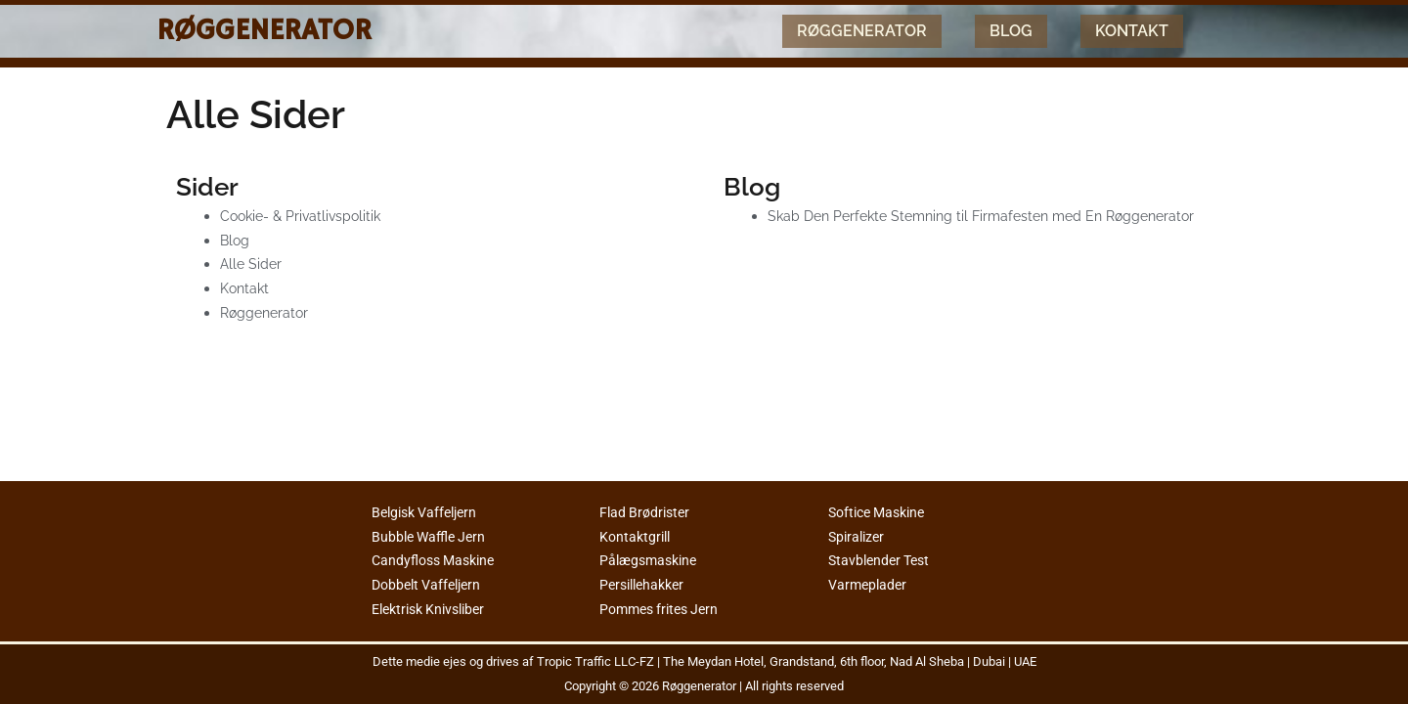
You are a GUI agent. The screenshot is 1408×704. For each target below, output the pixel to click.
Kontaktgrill (637, 537)
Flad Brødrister (647, 512)
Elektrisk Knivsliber (434, 609)
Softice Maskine (881, 512)
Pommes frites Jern (663, 609)
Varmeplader (869, 585)
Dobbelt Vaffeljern (431, 585)
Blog (1011, 31)
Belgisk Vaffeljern (429, 512)
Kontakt (1131, 31)
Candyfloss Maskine (438, 560)
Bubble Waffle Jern (432, 537)
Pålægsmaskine (651, 560)
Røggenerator (264, 31)
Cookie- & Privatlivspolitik (304, 216)
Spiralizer (858, 537)
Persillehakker (645, 585)
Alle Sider (252, 264)
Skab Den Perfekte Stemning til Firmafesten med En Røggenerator (993, 216)
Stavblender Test (882, 560)
